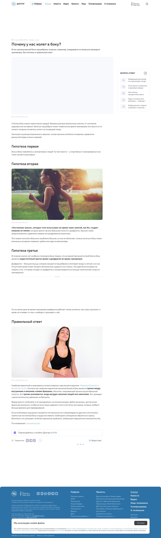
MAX (55, 432)
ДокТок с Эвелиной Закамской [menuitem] (108, 501)
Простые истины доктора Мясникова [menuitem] (110, 499)
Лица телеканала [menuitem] (139, 503)
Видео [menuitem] (134, 499)
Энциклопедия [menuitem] (76, 504)
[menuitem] (37, 4)
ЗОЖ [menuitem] (73, 499)
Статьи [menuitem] (134, 492)
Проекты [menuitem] (100, 492)
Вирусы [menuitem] (74, 511)
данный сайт (60, 530)
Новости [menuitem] (135, 496)
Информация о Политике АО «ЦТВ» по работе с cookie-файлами (99, 529)
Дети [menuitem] (73, 514)
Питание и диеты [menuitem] (77, 496)
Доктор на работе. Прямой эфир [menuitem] (108, 496)
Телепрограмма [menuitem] (138, 507)
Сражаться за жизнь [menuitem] (103, 514)
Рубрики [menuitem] (75, 492)
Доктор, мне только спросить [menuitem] (107, 506)
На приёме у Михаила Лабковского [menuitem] (109, 509)
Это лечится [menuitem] (101, 511)
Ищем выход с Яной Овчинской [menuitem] (108, 504)
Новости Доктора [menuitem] (77, 506)
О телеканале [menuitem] (137, 510)
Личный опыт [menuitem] (76, 509)
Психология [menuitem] (75, 501)
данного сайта (71, 529)
